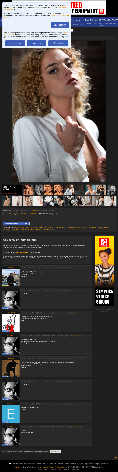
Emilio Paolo (92, 227)
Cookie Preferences (61, 467)
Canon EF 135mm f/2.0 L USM (26, 214)
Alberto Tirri (29, 227)
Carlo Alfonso (48, 227)
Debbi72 (84, 227)
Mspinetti (35, 210)
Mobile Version (17, 467)
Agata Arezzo (19, 227)
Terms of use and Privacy (45, 467)
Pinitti (49, 229)
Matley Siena (34, 229)
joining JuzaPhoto (21, 252)
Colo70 (77, 227)
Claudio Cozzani (59, 227)
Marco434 (25, 229)
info (108, 311)
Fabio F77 (107, 227)
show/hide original (78, 267)
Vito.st (54, 229)
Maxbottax (42, 229)
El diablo (10, 403)
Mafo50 (18, 229)
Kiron (13, 229)
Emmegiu (100, 227)
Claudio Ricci (70, 227)
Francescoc (7, 229)
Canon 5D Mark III (9, 214)
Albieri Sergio (38, 227)
